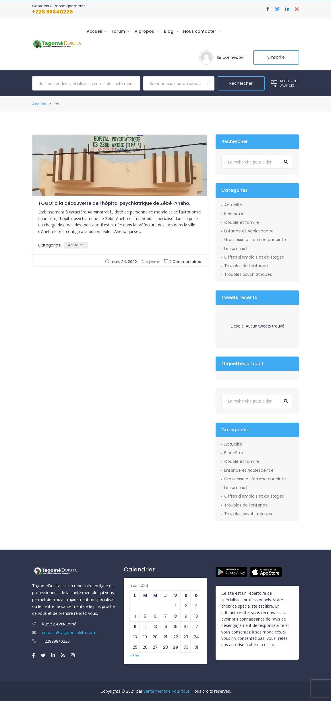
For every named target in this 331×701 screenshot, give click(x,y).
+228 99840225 (52, 11)
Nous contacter (199, 31)
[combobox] (178, 83)
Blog (168, 31)
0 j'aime (150, 262)
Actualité (76, 244)
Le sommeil (235, 248)
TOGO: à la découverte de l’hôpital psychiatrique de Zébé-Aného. (114, 203)
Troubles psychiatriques (248, 274)
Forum (118, 31)
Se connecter (230, 57)
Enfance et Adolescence (249, 231)
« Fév (134, 655)
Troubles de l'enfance (246, 266)
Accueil (94, 31)
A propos (144, 31)
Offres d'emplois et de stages (254, 257)
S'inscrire (276, 57)
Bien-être (233, 213)
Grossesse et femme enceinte (255, 239)
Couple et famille (241, 222)
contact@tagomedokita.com (63, 632)
